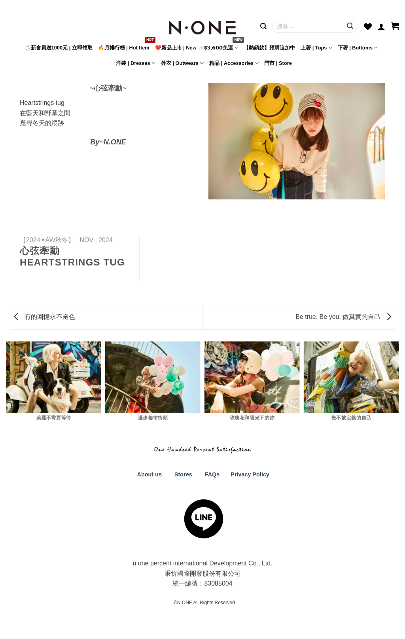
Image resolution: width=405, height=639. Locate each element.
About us (149, 474)
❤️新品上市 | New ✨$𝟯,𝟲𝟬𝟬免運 (196, 47)
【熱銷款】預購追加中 (269, 48)
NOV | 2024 (96, 240)
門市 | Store (277, 63)
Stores (183, 474)
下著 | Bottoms (358, 47)
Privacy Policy (249, 474)
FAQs (212, 474)
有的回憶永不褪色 (44, 316)
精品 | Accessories (234, 63)
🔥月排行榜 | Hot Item (124, 48)
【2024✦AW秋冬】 (47, 240)
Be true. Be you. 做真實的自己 (343, 316)
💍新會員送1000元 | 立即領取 (59, 48)
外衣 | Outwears (182, 63)
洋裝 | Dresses (135, 63)
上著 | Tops (316, 47)
